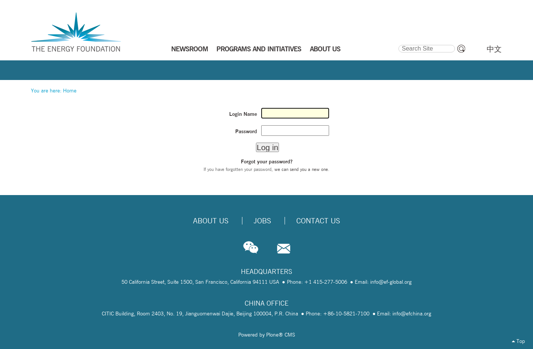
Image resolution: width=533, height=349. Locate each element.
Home (70, 90)
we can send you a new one (301, 169)
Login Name (243, 114)
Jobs (262, 220)
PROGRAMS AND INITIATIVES (258, 48)
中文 (494, 49)
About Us (210, 220)
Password (246, 131)
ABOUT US (325, 48)
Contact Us (318, 220)
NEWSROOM (189, 48)
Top (518, 341)
